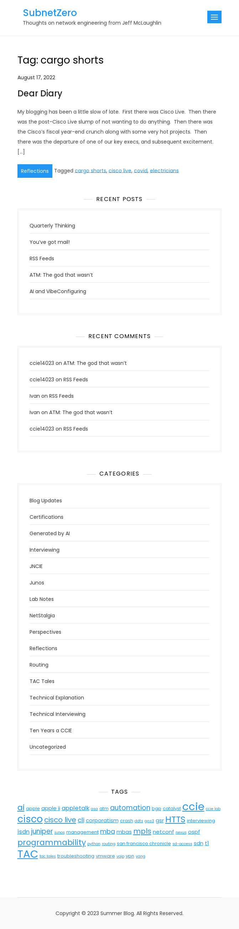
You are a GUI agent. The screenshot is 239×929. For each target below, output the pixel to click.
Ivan (35, 396)
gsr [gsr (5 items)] (160, 820)
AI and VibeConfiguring (58, 291)
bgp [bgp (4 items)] (156, 808)
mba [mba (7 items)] (107, 831)
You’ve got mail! (50, 242)
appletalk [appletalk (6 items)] (75, 808)
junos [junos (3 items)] (59, 832)
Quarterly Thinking (52, 225)
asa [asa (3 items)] (94, 809)
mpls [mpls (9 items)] (142, 831)
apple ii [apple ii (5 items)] (50, 808)
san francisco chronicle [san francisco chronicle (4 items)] (144, 843)
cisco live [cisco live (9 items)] (60, 820)
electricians (164, 170)
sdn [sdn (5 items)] (198, 843)
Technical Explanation (57, 697)
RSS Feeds (42, 258)
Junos (37, 582)
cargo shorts (90, 170)
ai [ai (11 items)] (21, 807)
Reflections (35, 171)
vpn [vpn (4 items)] (130, 856)
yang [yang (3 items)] (140, 856)
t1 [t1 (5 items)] (207, 843)
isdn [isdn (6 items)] (23, 832)
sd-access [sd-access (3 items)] (182, 844)
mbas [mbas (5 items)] (124, 831)
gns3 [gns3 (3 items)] (149, 821)
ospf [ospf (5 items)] (194, 831)
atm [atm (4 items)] (104, 808)
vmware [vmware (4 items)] (105, 856)
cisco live (120, 170)
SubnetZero (50, 12)
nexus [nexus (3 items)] (181, 832)
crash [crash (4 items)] (126, 820)
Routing (39, 664)
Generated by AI (50, 533)
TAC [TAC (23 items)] (27, 854)
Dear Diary (39, 93)
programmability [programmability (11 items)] (51, 842)
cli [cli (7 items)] (81, 819)
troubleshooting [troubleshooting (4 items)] (75, 856)
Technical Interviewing (57, 714)
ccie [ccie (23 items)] (193, 806)
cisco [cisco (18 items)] (30, 818)
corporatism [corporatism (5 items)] (102, 820)
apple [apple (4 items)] (33, 808)
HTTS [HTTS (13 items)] (175, 819)
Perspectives (45, 632)
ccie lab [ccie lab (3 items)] (213, 809)
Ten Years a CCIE (51, 730)
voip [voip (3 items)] (120, 856)
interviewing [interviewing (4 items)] (201, 820)
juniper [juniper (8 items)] (42, 831)
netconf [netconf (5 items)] (163, 831)
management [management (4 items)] (82, 832)
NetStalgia (42, 615)
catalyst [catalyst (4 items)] (172, 808)
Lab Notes (42, 599)
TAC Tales (42, 681)
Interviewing (44, 549)
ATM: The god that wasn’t (61, 274)
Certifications (46, 517)
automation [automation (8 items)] (130, 808)
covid (140, 170)
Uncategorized (48, 746)
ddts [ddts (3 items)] (139, 821)
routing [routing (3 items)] (108, 844)
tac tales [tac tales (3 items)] (48, 856)
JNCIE (36, 566)
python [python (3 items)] (93, 844)
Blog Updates (46, 500)
